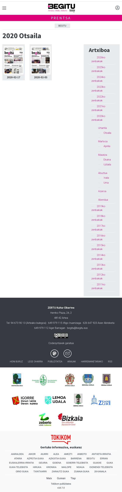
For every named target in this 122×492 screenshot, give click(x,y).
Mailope (66, 467)
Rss (110, 361)
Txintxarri (40, 471)
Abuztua (102, 173)
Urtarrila (102, 127)
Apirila (107, 146)
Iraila (106, 177)
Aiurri (44, 454)
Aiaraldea (17, 454)
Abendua (103, 199)
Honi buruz (16, 361)
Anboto (82, 454)
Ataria (18, 458)
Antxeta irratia (101, 454)
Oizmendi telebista (101, 467)
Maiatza (102, 154)
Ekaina (107, 159)
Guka (110, 462)
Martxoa (103, 141)
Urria (106, 182)
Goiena (56, 462)
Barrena (76, 458)
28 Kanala (100, 471)
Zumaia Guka (81, 471)
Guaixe (97, 462)
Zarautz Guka (60, 471)
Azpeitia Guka (35, 458)
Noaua (80, 467)
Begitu (62, 25)
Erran (104, 458)
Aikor (32, 454)
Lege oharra (35, 361)
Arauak (71, 361)
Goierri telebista (77, 462)
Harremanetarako (92, 361)
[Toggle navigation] (4, 8)
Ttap (73, 478)
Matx (49, 478)
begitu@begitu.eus (77, 327)
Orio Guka (22, 471)
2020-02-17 (13, 77)
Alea (56, 454)
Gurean (61, 478)
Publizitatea (55, 361)
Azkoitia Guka (57, 458)
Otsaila (107, 132)
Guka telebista (18, 467)
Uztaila (107, 164)
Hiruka (37, 467)
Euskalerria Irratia (21, 462)
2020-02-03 (40, 77)
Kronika (51, 467)
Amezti (68, 454)
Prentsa (61, 17)
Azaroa (102, 191)
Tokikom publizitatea (61, 484)
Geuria (43, 462)
